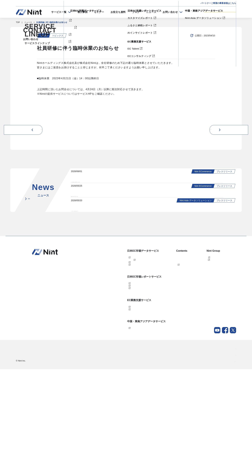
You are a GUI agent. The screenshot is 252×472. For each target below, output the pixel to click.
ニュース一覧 (46, 268)
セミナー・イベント (165, 337)
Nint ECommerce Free (121, 337)
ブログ (136, 12)
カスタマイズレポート (117, 369)
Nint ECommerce (114, 331)
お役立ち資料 (118, 12)
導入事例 (82, 12)
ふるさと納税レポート (117, 374)
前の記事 (25, 129)
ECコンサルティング (116, 406)
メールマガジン (163, 358)
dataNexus (112, 347)
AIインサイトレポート (116, 379)
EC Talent (111, 401)
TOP (18, 22)
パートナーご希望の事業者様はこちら (218, 3)
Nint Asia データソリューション (121, 428)
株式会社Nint (198, 331)
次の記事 (227, 129)
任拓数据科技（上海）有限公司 (206, 337)
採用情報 (232, 457)
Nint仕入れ (112, 342)
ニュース (151, 12)
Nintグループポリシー (226, 464)
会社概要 (232, 451)
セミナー (99, 12)
